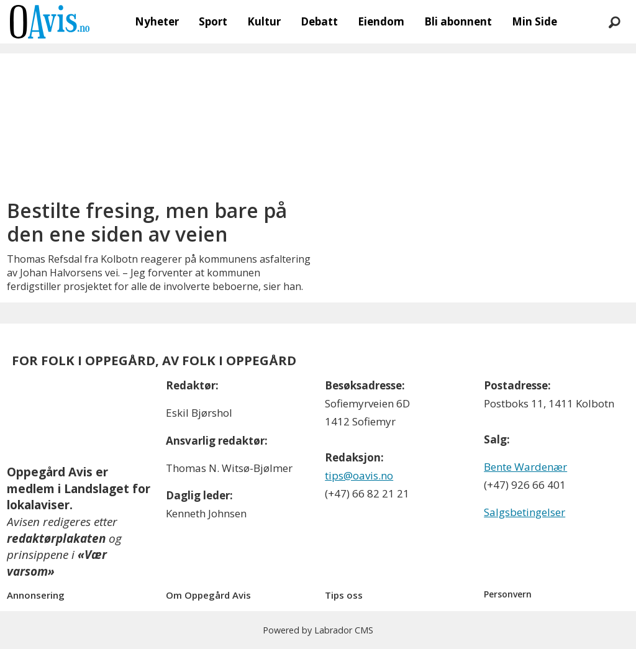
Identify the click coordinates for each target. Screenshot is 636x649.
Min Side (534, 21)
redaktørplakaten (56, 538)
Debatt (319, 21)
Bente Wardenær (525, 467)
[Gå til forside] (49, 22)
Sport (213, 21)
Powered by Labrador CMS (318, 630)
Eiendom (381, 21)
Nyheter (157, 21)
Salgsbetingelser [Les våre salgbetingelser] (524, 512)
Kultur (264, 21)
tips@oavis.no (359, 475)
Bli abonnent (458, 21)
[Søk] (614, 21)
